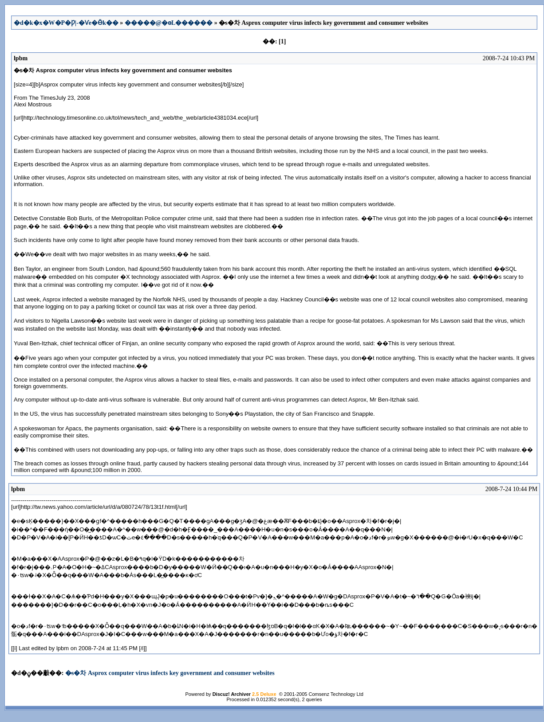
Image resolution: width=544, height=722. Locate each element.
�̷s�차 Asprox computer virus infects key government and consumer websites (170, 673)
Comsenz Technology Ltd (335, 694)
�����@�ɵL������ (169, 23)
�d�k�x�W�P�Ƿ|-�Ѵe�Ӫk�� (66, 23)
